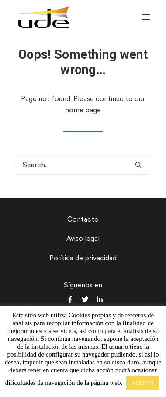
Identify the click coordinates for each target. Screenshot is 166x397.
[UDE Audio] (43, 17)
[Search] (83, 165)
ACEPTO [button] (142, 383)
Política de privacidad (83, 258)
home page (83, 110)
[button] (146, 17)
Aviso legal (83, 238)
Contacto (83, 219)
